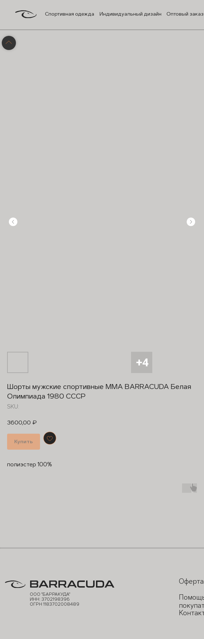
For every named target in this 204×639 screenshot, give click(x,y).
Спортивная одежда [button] (69, 14)
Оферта (191, 581)
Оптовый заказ (185, 14)
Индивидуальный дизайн (131, 14)
